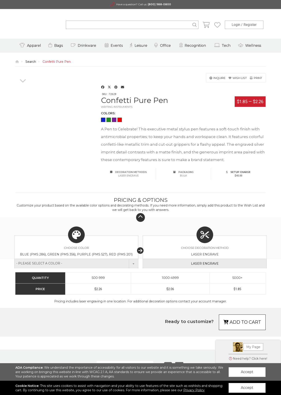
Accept (247, 372)
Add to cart (242, 322)
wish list (238, 78)
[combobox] (76, 263)
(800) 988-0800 (159, 4)
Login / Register (244, 25)
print (256, 78)
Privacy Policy (194, 390)
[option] (22, 73)
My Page (253, 347)
